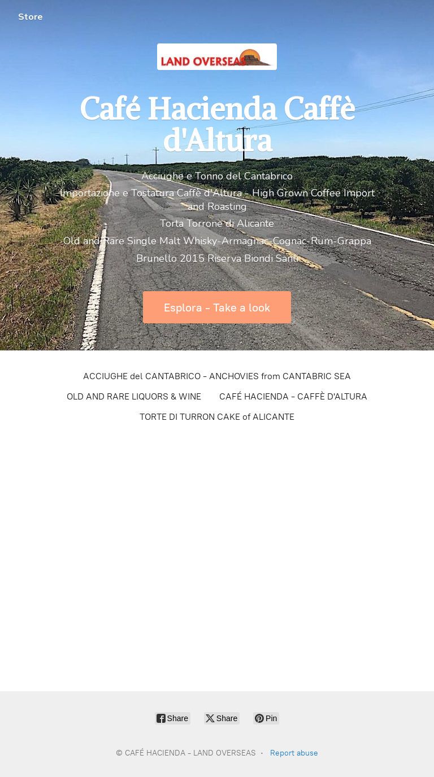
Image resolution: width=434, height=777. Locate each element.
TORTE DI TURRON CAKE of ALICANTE (217, 416)
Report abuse (294, 753)
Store (30, 17)
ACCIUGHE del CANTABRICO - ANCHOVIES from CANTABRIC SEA (217, 376)
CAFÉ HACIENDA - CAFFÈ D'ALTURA (293, 396)
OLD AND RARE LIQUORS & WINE (134, 396)
